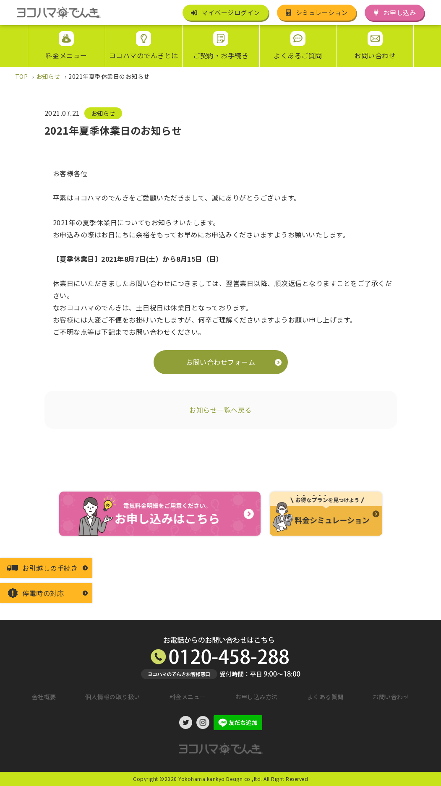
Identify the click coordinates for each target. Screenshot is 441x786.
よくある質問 (325, 696)
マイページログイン (230, 12)
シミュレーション (322, 12)
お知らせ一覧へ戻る (220, 410)
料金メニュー (188, 696)
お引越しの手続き (50, 568)
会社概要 (44, 696)
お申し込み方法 (256, 696)
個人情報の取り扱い (112, 696)
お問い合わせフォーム (220, 362)
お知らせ (103, 113)
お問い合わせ (391, 696)
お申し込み (400, 12)
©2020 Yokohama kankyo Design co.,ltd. (210, 778)
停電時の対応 (43, 593)
